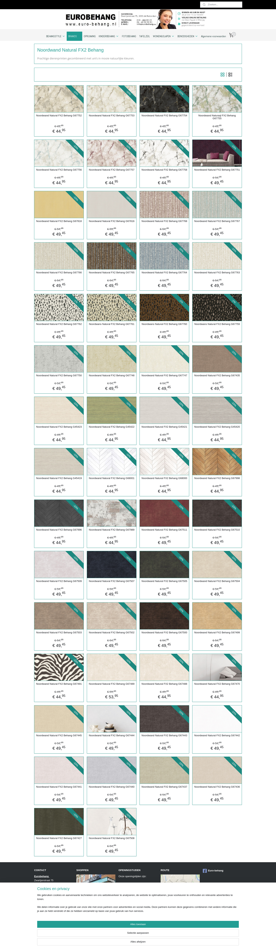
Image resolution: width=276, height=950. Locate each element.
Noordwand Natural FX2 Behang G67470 (217, 683)
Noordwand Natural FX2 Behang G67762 (59, 324)
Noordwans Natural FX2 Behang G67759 (217, 324)
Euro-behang (213, 871)
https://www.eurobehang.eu (49, 924)
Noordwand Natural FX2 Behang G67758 (164, 169)
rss (153, 943)
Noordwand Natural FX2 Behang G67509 (59, 581)
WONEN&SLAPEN (163, 36)
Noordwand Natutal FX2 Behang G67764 (164, 272)
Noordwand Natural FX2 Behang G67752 (59, 115)
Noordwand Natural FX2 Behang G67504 (217, 581)
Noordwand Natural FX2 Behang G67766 (59, 272)
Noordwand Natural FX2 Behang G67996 (59, 529)
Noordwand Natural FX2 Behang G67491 (59, 683)
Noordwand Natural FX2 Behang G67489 (112, 683)
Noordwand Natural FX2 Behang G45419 (59, 478)
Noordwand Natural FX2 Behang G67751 (217, 169)
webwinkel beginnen (166, 943)
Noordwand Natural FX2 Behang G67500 (164, 632)
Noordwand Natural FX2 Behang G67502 (112, 632)
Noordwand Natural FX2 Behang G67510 (217, 529)
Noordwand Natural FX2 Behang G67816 (112, 221)
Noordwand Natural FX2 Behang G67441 (59, 786)
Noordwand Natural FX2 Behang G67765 (112, 272)
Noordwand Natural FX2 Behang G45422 (112, 426)
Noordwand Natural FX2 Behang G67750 (59, 375)
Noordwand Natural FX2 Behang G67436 (217, 786)
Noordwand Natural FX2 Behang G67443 (164, 735)
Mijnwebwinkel (196, 943)
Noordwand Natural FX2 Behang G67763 (217, 272)
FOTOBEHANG (129, 36)
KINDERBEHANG (109, 36)
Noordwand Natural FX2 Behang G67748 (112, 375)
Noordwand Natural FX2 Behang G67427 (59, 838)
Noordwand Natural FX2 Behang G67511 (164, 529)
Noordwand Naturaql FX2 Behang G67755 (217, 117)
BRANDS (74, 36)
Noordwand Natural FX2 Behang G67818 (59, 221)
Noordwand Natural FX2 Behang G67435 (217, 375)
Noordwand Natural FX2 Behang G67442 (217, 735)
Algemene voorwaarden (213, 36)
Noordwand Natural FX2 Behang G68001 (112, 478)
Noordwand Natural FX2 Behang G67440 (112, 786)
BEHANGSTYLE (55, 36)
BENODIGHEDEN (187, 36)
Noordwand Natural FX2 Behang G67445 (59, 735)
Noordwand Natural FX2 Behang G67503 (59, 632)
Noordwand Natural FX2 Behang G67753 (112, 115)
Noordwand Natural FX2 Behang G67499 (217, 632)
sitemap (146, 943)
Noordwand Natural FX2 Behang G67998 (217, 478)
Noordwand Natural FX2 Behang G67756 (59, 169)
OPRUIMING (90, 36)
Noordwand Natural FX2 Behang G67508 (112, 838)
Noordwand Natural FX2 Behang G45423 (59, 426)
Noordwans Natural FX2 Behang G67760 (164, 324)
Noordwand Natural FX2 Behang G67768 (164, 221)
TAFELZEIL (144, 36)
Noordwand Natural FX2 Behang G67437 (164, 786)
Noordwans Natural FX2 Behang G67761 (111, 324)
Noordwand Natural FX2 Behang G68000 (164, 478)
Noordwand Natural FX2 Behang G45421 (164, 426)
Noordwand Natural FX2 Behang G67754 (164, 115)
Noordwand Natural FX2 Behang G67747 (164, 375)
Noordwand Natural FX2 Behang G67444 (112, 735)
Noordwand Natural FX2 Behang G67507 (112, 581)
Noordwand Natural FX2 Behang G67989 (112, 529)
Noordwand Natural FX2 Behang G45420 (217, 426)
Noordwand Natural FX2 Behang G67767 (217, 221)
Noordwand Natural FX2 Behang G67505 (164, 581)
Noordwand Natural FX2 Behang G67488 (164, 683)
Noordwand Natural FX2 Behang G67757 (112, 169)
